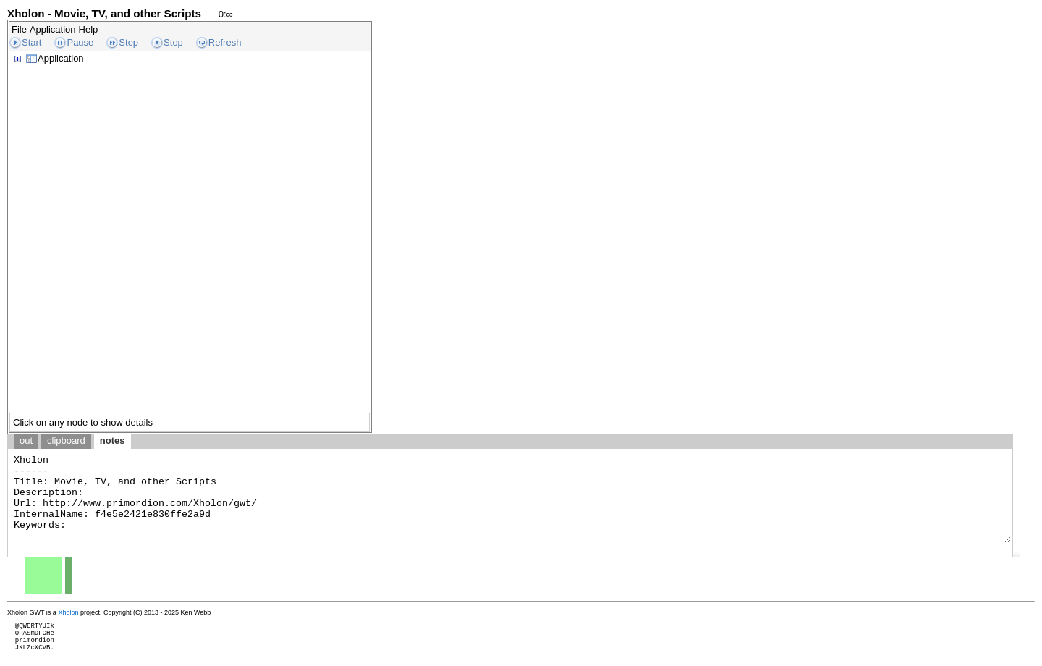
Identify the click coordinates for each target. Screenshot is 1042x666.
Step (128, 42)
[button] (1016, 553)
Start (31, 42)
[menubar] (54, 29)
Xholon (68, 612)
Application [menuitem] (53, 29)
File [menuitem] (19, 29)
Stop (173, 42)
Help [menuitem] (88, 29)
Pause (80, 42)
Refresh (225, 42)
